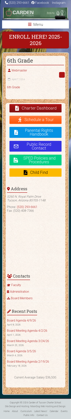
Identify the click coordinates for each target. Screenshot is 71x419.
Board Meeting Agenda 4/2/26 (27, 330)
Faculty (16, 285)
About (15, 411)
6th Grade (13, 87)
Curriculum (26, 411)
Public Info (28, 415)
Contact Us (42, 415)
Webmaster (19, 70)
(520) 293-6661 (19, 3)
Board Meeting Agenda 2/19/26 (28, 361)
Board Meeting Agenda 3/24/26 (28, 341)
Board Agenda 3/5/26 (21, 351)
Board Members (22, 298)
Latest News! (40, 411)
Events (64, 411)
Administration (19, 291)
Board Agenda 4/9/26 (21, 320)
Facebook (40, 3)
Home (6, 411)
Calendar (54, 411)
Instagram (58, 3)
